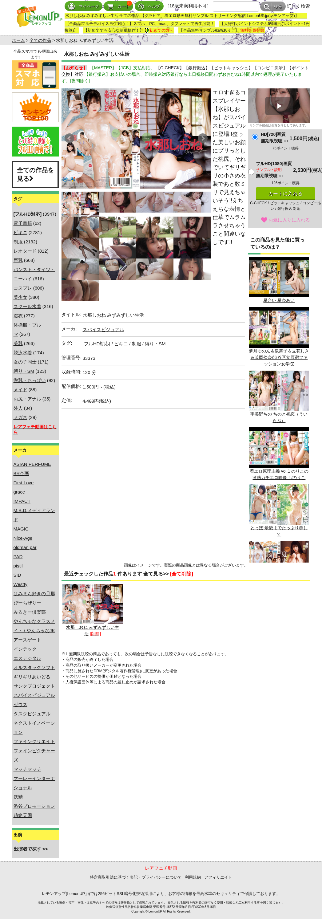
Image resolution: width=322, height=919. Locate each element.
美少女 (20, 297)
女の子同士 (25, 361)
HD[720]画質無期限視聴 (274, 137)
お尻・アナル (27, 398)
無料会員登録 (252, 30)
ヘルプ (149, 6)
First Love (24, 482)
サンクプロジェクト (34, 686)
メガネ (20, 417)
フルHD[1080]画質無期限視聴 (274, 169)
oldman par (25, 547)
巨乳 (18, 260)
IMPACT (22, 501)
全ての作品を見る (35, 174)
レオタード (25, 251)
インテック (25, 649)
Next (203, 138)
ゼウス (20, 704)
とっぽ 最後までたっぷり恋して (279, 510)
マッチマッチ (27, 769)
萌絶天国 (23, 815)
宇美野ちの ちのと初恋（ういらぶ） (279, 397)
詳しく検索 (298, 6)
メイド (20, 389)
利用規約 (193, 877)
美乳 (18, 343)
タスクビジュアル (32, 713)
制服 (18, 241)
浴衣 (18, 315)
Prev (69, 138)
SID (17, 575)
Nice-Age (23, 538)
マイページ (83, 6)
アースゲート (27, 639)
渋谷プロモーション (34, 806)
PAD (18, 556)
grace (19, 491)
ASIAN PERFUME (32, 464)
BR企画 (21, 473)
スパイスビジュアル (34, 695)
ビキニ (20, 232)
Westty (21, 584)
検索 (273, 6)
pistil (18, 565)
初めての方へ (159, 30)
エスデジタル (27, 658)
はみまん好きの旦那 (34, 593)
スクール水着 (27, 306)
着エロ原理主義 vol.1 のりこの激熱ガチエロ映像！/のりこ (279, 453)
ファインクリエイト (34, 741)
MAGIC (21, 528)
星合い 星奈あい (279, 280)
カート (118, 6)
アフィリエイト (218, 877)
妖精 (18, 796)
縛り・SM (24, 371)
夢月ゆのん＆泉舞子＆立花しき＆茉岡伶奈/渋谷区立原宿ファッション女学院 (279, 336)
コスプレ (23, 288)
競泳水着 (23, 352)
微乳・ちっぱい (30, 380)
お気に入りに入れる (285, 219)
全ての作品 (40, 40)
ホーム (18, 40)
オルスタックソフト (34, 667)
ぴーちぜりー (27, 602)
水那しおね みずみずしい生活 (92, 610)
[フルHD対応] (96, 343)
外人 (18, 408)
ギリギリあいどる (32, 676)
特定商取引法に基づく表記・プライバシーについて (136, 877)
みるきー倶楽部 (30, 612)
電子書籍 (23, 223)
